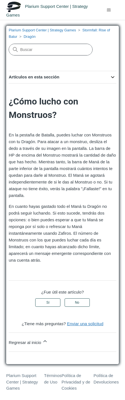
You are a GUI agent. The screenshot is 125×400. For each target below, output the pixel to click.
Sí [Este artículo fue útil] (47, 302)
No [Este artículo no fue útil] (77, 302)
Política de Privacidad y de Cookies (76, 381)
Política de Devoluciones (106, 378)
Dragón (29, 36)
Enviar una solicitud (85, 323)
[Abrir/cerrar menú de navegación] (109, 10)
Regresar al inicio (28, 341)
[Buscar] (50, 49)
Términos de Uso (53, 378)
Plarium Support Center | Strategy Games (42, 30)
